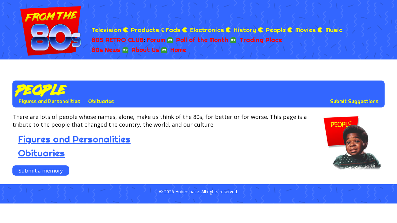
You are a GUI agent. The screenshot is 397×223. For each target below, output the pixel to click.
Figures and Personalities (49, 101)
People (276, 30)
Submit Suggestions (354, 101)
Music (333, 30)
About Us (145, 50)
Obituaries (101, 101)
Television (106, 30)
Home (178, 50)
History (245, 30)
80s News (105, 50)
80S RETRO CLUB (117, 40)
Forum (156, 40)
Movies (305, 30)
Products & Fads (156, 30)
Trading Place (260, 40)
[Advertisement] (312, 12)
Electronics (207, 30)
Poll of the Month (202, 40)
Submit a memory (41, 170)
